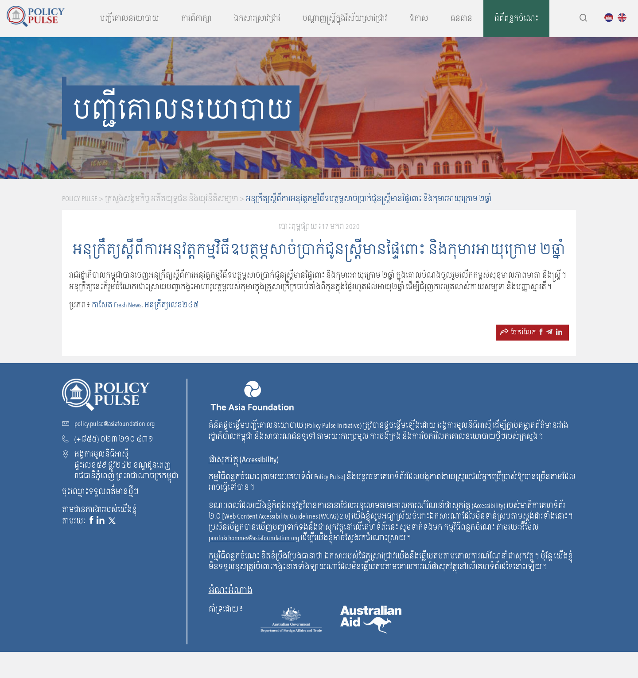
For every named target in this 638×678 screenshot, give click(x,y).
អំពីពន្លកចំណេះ (516, 18)
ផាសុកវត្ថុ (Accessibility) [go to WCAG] (244, 459)
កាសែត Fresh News (116, 305)
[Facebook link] (91, 520)
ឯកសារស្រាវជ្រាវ (257, 18)
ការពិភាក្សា (196, 18)
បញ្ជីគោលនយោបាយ (129, 18)
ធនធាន (461, 18)
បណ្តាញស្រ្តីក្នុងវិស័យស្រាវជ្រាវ (345, 18)
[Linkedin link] (101, 520)
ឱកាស (418, 18)
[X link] (112, 520)
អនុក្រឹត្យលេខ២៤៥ (171, 305)
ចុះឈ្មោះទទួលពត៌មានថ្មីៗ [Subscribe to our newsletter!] (100, 491)
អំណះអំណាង (231, 590)
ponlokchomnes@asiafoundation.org (254, 538)
